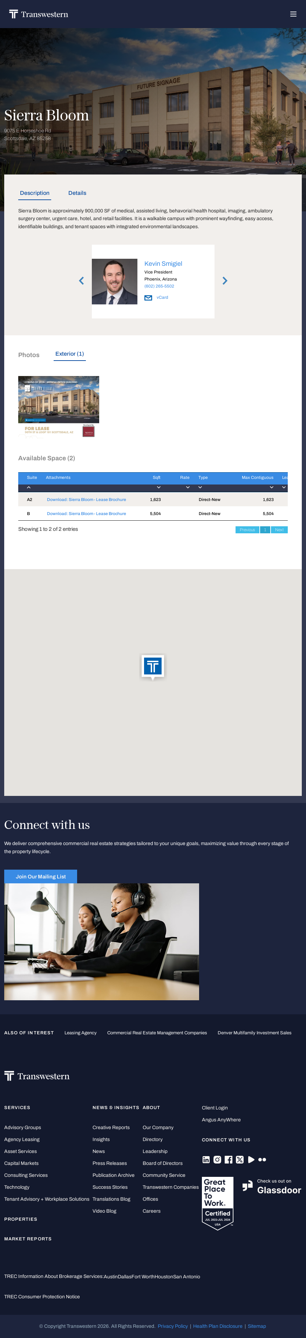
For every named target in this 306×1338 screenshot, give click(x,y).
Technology (16, 1187)
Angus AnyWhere (221, 1119)
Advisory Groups (22, 1127)
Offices (150, 1199)
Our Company (158, 1127)
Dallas (124, 1276)
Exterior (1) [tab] (69, 354)
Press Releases (110, 1163)
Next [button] (225, 280)
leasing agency (80, 1032)
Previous (247, 529)
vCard (156, 297)
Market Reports (28, 1239)
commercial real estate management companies (157, 1032)
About (151, 1107)
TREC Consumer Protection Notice (42, 1296)
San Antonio (186, 1276)
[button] (153, 668)
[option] (153, 283)
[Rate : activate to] (175, 482)
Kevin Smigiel (163, 263)
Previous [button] (81, 280)
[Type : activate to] (208, 482)
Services (17, 1107)
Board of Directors (163, 1163)
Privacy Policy (173, 1326)
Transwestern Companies (171, 1187)
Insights (101, 1139)
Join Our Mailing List (41, 876)
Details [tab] (77, 193)
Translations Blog (111, 1199)
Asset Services (20, 1151)
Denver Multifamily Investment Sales (255, 1032)
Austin (111, 1276)
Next (279, 529)
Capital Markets (21, 1163)
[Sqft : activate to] (149, 482)
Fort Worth (143, 1276)
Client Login (215, 1107)
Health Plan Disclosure (218, 1326)
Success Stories (110, 1187)
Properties (21, 1219)
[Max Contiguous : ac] (249, 482)
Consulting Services (26, 1175)
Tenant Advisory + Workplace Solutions (46, 1199)
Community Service (164, 1175)
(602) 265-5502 (159, 286)
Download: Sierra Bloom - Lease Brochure (86, 499)
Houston (164, 1276)
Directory (153, 1139)
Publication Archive (114, 1175)
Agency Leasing (22, 1139)
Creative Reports (111, 1127)
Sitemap (257, 1326)
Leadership (155, 1151)
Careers (152, 1211)
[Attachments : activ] (87, 482)
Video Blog (104, 1211)
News (99, 1151)
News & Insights (116, 1107)
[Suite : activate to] (27, 482)
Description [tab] (34, 193)
